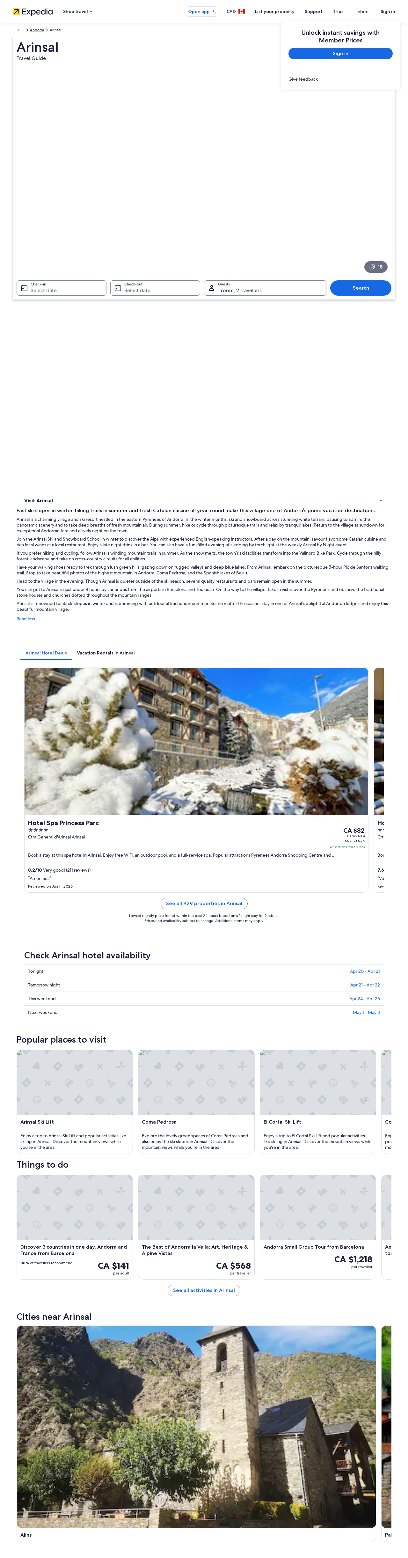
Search (364, 199)
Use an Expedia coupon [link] (329, 1462)
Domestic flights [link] (126, 1462)
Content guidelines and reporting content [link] (246, 1492)
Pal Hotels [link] (215, 1163)
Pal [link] (210, 1229)
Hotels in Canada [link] (126, 1431)
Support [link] (316, 1421)
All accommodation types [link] (134, 1482)
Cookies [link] (217, 1431)
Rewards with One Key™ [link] (133, 1502)
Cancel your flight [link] (324, 1441)
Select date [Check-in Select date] (40, 201)
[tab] (140, 386)
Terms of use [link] (221, 1441)
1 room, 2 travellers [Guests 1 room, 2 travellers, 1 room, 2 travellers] (240, 201)
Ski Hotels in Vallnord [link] (52, 1187)
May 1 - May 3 (366, 649)
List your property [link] (28, 1441)
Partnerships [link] (23, 1451)
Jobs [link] (17, 1431)
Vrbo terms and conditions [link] (233, 1462)
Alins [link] (26, 1229)
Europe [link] (19, 30)
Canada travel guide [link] (129, 1421)
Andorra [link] (38, 30)
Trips (349, 11)
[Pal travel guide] (215, 1043)
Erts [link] (117, 1229)
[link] (340, 79)
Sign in (388, 11)
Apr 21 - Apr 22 (365, 621)
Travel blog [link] (121, 1492)
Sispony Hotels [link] (46, 1175)
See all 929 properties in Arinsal (251, 548)
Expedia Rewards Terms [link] (230, 1472)
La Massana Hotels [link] (50, 1138)
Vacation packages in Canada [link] (137, 1451)
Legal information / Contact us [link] (236, 1482)
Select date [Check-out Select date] (135, 201)
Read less (119, 358)
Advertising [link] (23, 1472)
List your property (286, 11)
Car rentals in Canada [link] (130, 1472)
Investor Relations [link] (28, 1462)
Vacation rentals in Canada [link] (134, 1441)
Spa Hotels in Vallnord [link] (227, 1187)
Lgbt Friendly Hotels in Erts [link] (232, 1138)
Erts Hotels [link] (42, 1151)
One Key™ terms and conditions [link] (238, 1451)
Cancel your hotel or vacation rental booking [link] (347, 1431)
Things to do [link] (36, 278)
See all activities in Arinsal (251, 997)
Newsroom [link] (22, 1492)
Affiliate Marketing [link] (29, 1482)
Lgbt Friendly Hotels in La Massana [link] (239, 1151)
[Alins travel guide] (144, 1043)
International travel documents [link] (335, 1472)
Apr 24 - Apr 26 (364, 635)
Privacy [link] (216, 1421)
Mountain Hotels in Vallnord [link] (233, 1175)
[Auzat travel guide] (286, 1043)
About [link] (18, 1421)
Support (325, 11)
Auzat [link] (306, 1229)
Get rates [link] (370, 522)
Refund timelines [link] (324, 1451)
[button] (204, 1096)
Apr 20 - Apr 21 (365, 608)
